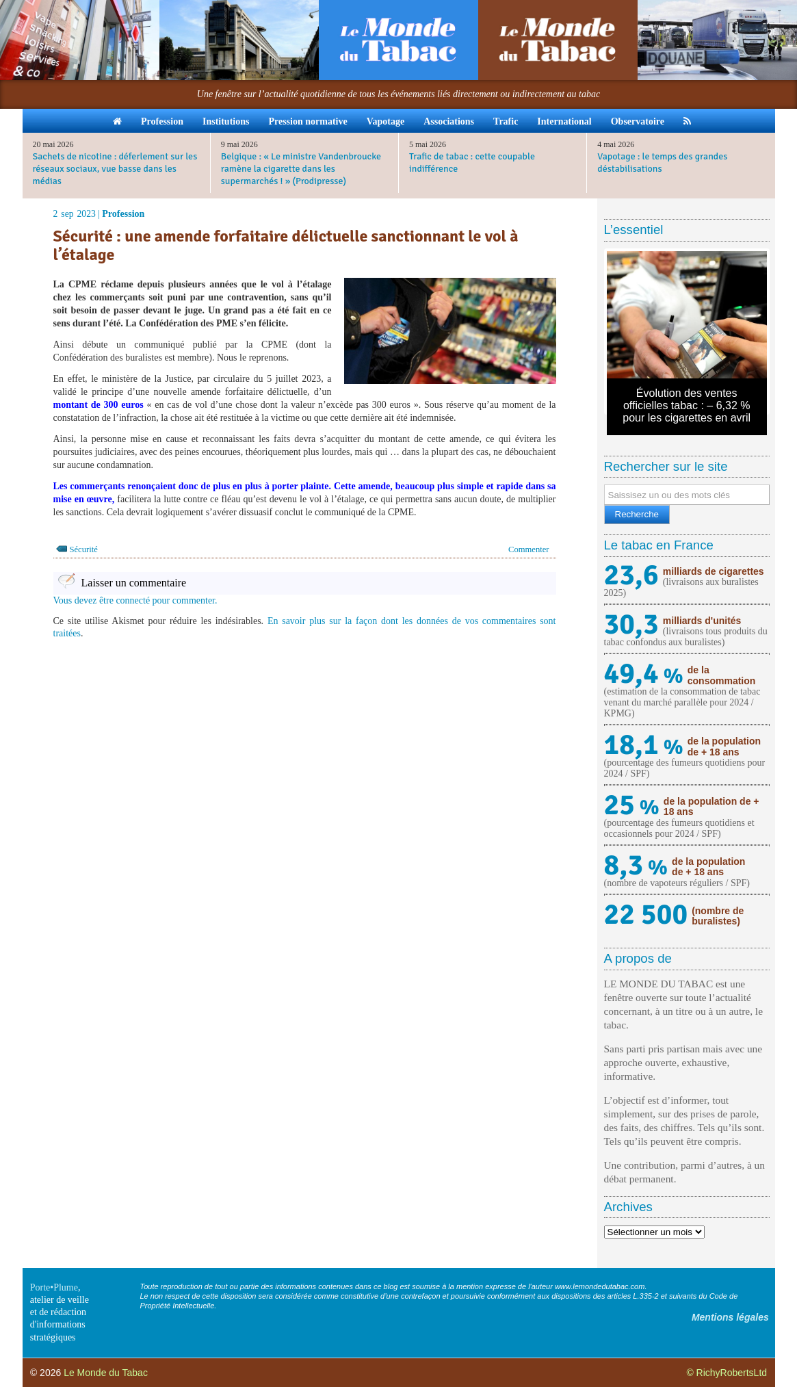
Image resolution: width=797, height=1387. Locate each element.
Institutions (225, 121)
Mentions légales (730, 1317)
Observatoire (637, 121)
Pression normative (307, 121)
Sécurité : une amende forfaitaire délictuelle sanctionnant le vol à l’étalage (286, 245)
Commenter (528, 549)
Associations (448, 121)
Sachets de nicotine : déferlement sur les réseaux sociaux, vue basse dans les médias (115, 169)
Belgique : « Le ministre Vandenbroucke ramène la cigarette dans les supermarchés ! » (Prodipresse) (301, 169)
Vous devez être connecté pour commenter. (135, 600)
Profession (162, 121)
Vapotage (386, 121)
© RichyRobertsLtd (726, 1372)
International (564, 121)
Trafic (505, 121)
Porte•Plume (54, 1287)
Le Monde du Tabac (106, 1372)
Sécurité (84, 549)
